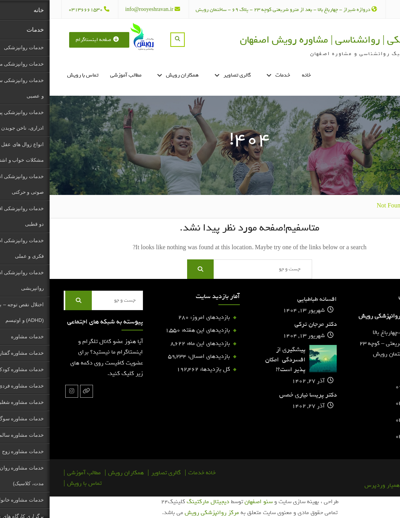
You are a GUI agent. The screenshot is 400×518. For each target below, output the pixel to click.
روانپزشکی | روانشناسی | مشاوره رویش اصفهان (286, 39)
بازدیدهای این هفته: (155, 330)
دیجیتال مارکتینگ (158, 501)
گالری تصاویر (187, 75)
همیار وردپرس (332, 485)
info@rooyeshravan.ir (99, 9)
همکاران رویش (132, 75)
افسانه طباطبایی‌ (267, 299)
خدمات (233, 75)
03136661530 (36, 9)
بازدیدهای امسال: (158, 356)
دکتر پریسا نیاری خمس (258, 395)
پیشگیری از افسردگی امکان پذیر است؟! (236, 360)
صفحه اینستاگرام (47, 40)
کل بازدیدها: (164, 369)
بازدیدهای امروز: (159, 317)
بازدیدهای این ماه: (158, 343)
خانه (256, 75)
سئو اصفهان (209, 501)
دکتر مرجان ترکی (266, 324)
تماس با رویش (33, 75)
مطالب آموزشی (76, 75)
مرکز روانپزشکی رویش (162, 512)
